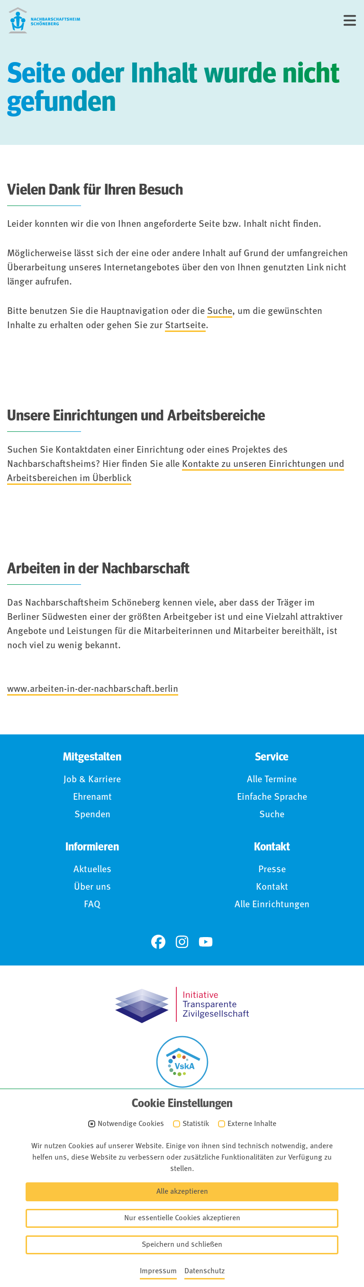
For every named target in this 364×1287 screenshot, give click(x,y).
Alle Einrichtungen (272, 905)
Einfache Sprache (272, 797)
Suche (219, 311)
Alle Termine (272, 780)
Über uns (92, 887)
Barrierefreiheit (188, 1205)
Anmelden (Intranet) (188, 1243)
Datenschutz (188, 1186)
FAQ (92, 905)
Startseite (185, 326)
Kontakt (272, 887)
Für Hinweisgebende (188, 1224)
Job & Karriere (92, 780)
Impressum (188, 1167)
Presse (272, 870)
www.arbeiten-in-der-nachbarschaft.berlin (92, 689)
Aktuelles (92, 870)
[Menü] (350, 20)
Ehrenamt (92, 797)
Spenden (92, 815)
